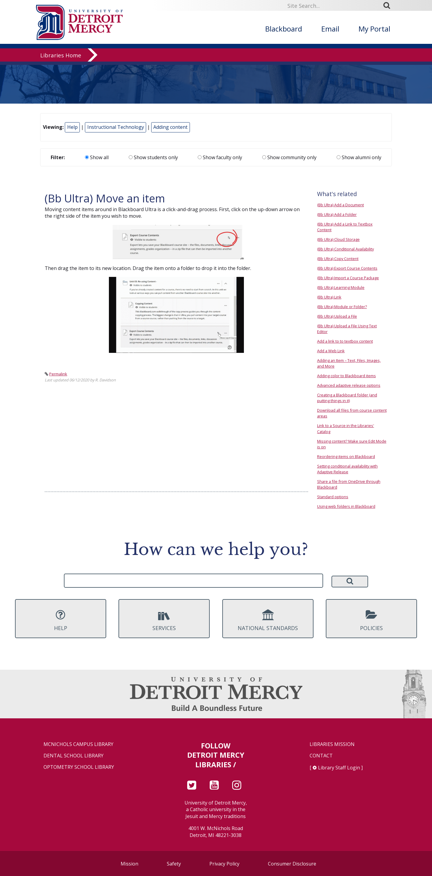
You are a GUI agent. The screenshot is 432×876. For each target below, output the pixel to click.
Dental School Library (74, 756)
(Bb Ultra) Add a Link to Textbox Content (345, 226)
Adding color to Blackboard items (346, 375)
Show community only (289, 157)
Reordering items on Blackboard (346, 456)
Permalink (58, 374)
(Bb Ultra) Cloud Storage (338, 239)
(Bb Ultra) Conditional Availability (345, 249)
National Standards (268, 620)
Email (330, 29)
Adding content (170, 127)
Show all (97, 157)
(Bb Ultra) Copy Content (337, 258)
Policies (371, 620)
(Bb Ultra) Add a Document (340, 205)
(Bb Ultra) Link (329, 297)
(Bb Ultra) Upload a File (337, 316)
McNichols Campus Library (78, 744)
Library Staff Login (339, 767)
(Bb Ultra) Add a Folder (337, 214)
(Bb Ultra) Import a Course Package (348, 277)
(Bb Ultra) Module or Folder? (342, 306)
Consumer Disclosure (292, 863)
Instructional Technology (115, 127)
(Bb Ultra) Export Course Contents (347, 268)
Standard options (332, 496)
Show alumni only (359, 157)
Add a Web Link (331, 350)
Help (72, 127)
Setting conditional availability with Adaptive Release (347, 468)
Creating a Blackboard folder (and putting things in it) (347, 397)
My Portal (374, 29)
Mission (129, 863)
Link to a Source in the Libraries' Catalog (345, 428)
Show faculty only (220, 157)
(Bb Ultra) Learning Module (340, 287)
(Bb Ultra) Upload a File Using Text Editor (347, 328)
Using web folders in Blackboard (346, 506)
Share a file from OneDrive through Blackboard (348, 484)
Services (164, 620)
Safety (174, 863)
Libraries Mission (332, 744)
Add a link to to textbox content (345, 341)
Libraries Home (60, 58)
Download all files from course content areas (352, 413)
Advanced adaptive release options (348, 385)
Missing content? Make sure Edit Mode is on (351, 444)
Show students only (153, 157)
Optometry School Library (79, 767)
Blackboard (283, 29)
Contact (321, 756)
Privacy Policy (224, 863)
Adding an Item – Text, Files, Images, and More (349, 363)
